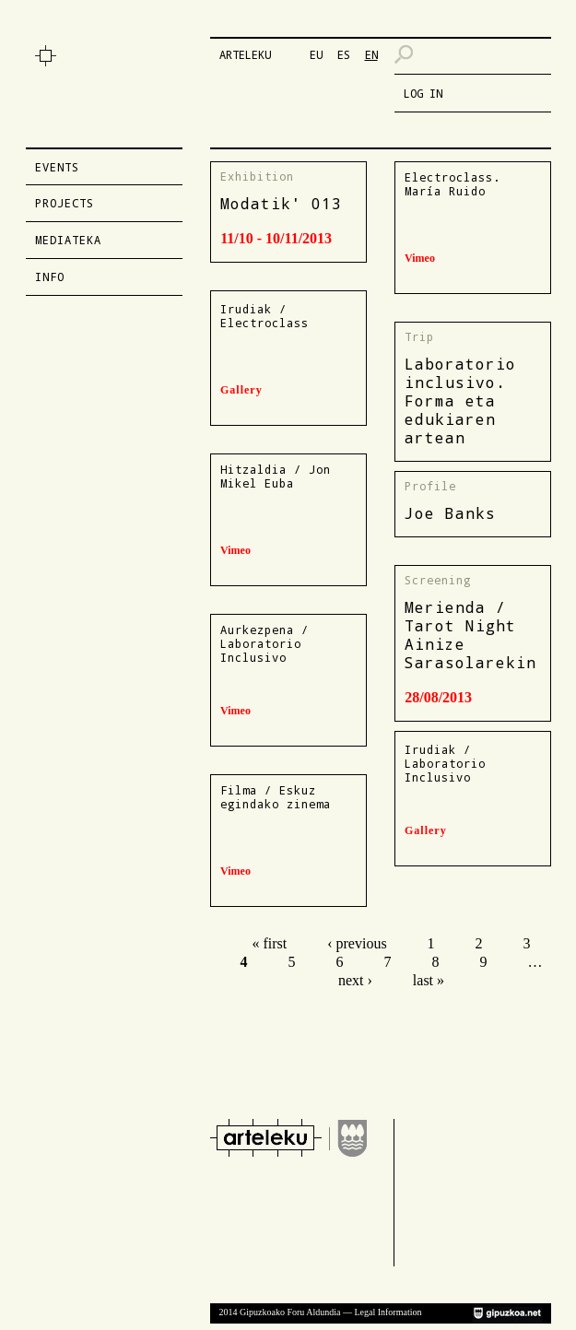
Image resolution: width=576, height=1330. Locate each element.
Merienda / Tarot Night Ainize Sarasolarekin (470, 634)
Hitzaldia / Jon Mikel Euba (275, 476)
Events (57, 166)
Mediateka (68, 239)
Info (50, 276)
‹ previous (356, 943)
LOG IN (423, 93)
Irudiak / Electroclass (264, 315)
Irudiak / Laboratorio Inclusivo (445, 763)
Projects (64, 202)
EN (371, 54)
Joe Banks (450, 513)
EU (316, 54)
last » (428, 980)
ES (343, 54)
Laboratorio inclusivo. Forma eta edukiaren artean (460, 400)
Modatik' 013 (281, 203)
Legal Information (387, 1312)
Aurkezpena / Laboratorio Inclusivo (264, 643)
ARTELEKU (245, 54)
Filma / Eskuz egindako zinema (275, 797)
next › (355, 980)
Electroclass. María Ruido (452, 184)
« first (269, 943)
